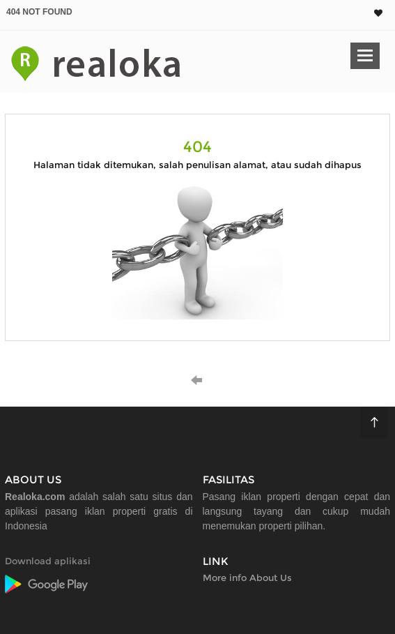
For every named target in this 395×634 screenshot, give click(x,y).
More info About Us (247, 577)
